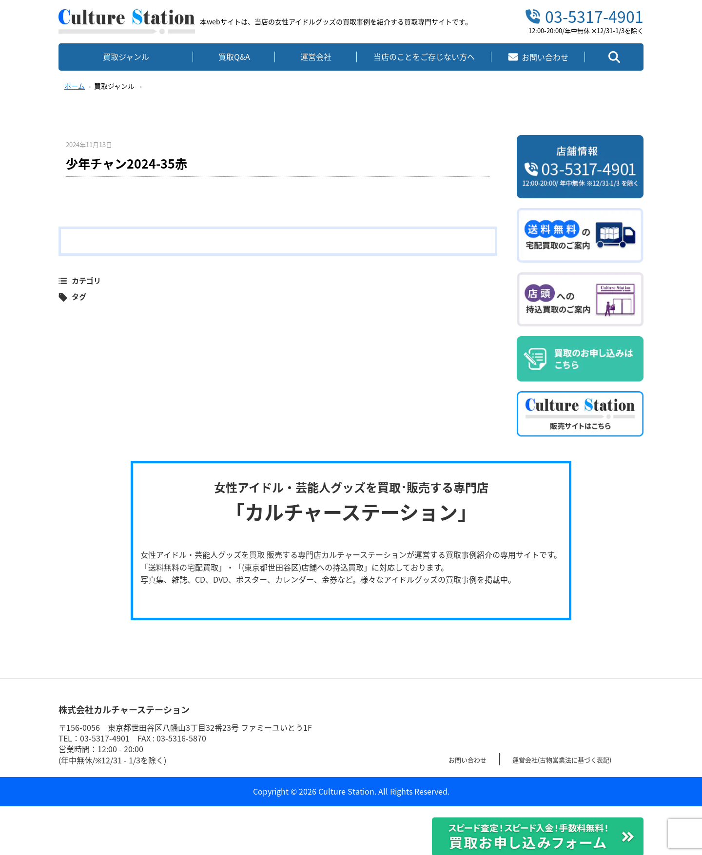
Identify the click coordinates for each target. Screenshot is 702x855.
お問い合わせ (471, 759)
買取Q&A (234, 56)
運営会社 (316, 56)
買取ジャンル (126, 56)
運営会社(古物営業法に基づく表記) (582, 759)
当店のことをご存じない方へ (424, 56)
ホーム (74, 86)
